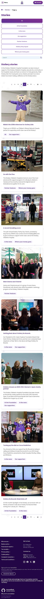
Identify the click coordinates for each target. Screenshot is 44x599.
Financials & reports (7, 546)
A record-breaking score (22, 219)
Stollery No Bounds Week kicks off (22, 489)
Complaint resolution (7, 557)
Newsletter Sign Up (8, 573)
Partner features (22, 41)
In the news (22, 31)
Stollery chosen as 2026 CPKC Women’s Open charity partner (22, 381)
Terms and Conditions (7, 559)
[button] (24, 562)
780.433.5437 (30, 554)
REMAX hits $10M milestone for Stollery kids (22, 114)
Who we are (4, 541)
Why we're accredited (7, 593)
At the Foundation (22, 26)
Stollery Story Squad (22, 46)
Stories (7, 10)
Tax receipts (4, 549)
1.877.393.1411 (31, 556)
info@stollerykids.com (31, 557)
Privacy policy (5, 552)
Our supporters (22, 36)
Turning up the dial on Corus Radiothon (22, 436)
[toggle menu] (4, 2)
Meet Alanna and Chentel (22, 272)
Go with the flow (22, 165)
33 (37, 84)
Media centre (5, 544)
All (22, 20)
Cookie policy (5, 554)
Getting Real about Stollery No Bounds (22, 324)
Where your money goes (22, 51)
